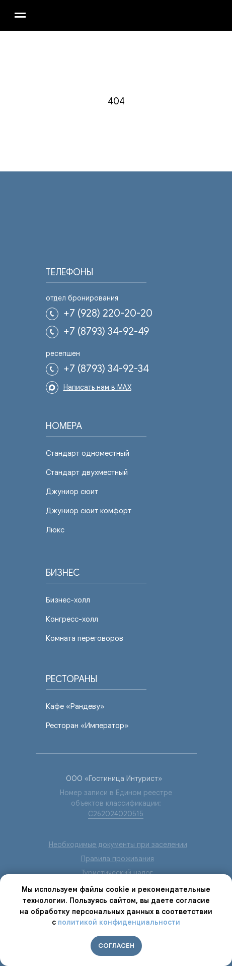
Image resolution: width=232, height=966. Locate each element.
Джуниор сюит (72, 491)
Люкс (55, 529)
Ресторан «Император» (87, 725)
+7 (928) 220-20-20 (107, 313)
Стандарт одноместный (87, 453)
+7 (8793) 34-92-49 (106, 331)
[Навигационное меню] (20, 15)
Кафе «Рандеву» (75, 706)
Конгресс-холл (72, 619)
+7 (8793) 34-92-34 (106, 369)
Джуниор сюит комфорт (88, 510)
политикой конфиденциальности (119, 922)
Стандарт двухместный (87, 472)
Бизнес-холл (68, 600)
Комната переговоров (84, 638)
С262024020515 (115, 813)
